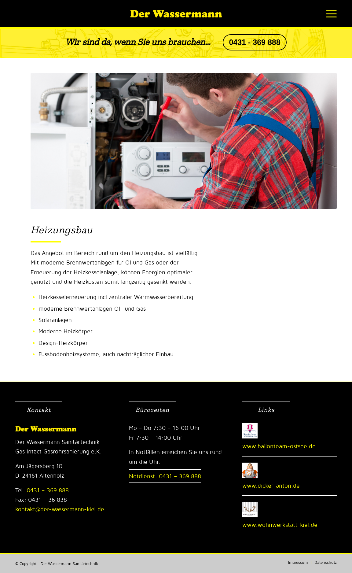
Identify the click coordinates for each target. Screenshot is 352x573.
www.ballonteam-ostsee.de (279, 446)
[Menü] (329, 13)
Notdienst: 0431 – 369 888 (165, 476)
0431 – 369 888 (47, 490)
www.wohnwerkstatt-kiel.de (279, 524)
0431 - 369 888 (254, 42)
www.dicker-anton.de (271, 485)
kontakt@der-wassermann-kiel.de (59, 509)
